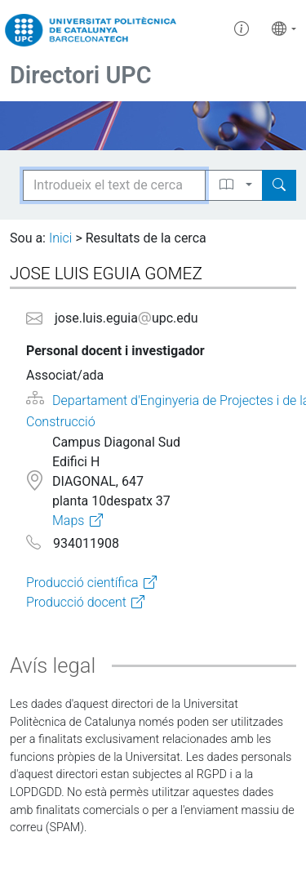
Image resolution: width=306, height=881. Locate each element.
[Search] (279, 185)
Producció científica (82, 582)
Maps (68, 520)
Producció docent (76, 602)
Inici (60, 238)
